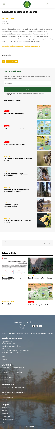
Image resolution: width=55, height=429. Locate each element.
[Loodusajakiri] (28, 4)
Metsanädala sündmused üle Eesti (13, 392)
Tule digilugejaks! (7, 397)
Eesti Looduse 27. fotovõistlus (40, 278)
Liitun (27, 89)
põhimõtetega (10, 95)
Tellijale (6, 111)
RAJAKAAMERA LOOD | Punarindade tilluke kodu (18, 175)
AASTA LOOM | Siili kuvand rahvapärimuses (14, 205)
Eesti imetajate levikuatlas (14, 144)
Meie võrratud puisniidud (14, 113)
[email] (27, 83)
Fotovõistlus (31, 275)
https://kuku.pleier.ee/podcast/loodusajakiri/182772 (21, 46)
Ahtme (5, 244)
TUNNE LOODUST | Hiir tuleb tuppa (13, 387)
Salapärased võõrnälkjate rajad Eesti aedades (18, 221)
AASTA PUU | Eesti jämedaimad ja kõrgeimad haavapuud (16, 190)
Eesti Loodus (7, 156)
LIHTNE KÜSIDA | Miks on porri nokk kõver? (18, 159)
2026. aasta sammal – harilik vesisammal (19, 129)
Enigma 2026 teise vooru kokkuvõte (11, 279)
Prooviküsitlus (7, 304)
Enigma (4, 275)
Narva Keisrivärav (46, 244)
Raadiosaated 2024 (8, 18)
